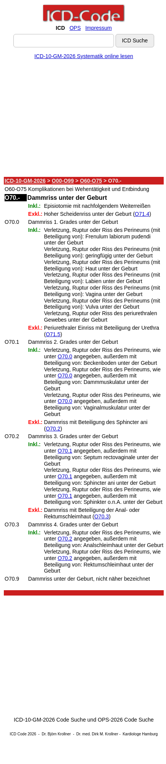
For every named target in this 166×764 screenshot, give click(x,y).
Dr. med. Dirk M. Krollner (97, 734)
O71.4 (142, 214)
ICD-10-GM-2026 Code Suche (50, 720)
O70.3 (101, 516)
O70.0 (65, 356)
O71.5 (53, 334)
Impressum (98, 28)
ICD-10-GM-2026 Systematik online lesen (83, 56)
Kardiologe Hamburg (140, 734)
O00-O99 (63, 181)
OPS (75, 28)
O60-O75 (91, 181)
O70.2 (53, 429)
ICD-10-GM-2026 (25, 181)
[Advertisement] (82, 119)
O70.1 (65, 451)
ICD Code (18, 734)
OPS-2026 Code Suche (126, 720)
